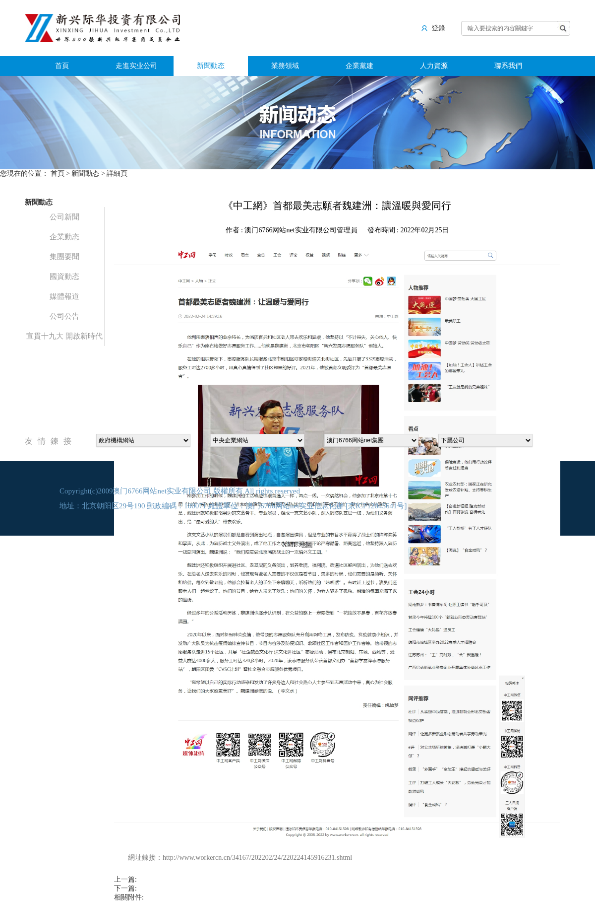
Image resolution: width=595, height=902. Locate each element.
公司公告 (64, 316)
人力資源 (434, 65)
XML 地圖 (297, 545)
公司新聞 (64, 217)
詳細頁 (117, 173)
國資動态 (64, 276)
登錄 (433, 27)
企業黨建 (359, 65)
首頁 (62, 65)
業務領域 (285, 65)
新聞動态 (211, 65)
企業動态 (64, 237)
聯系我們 (508, 65)
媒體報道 (64, 296)
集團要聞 (64, 257)
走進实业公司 (136, 65)
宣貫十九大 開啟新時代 (64, 336)
